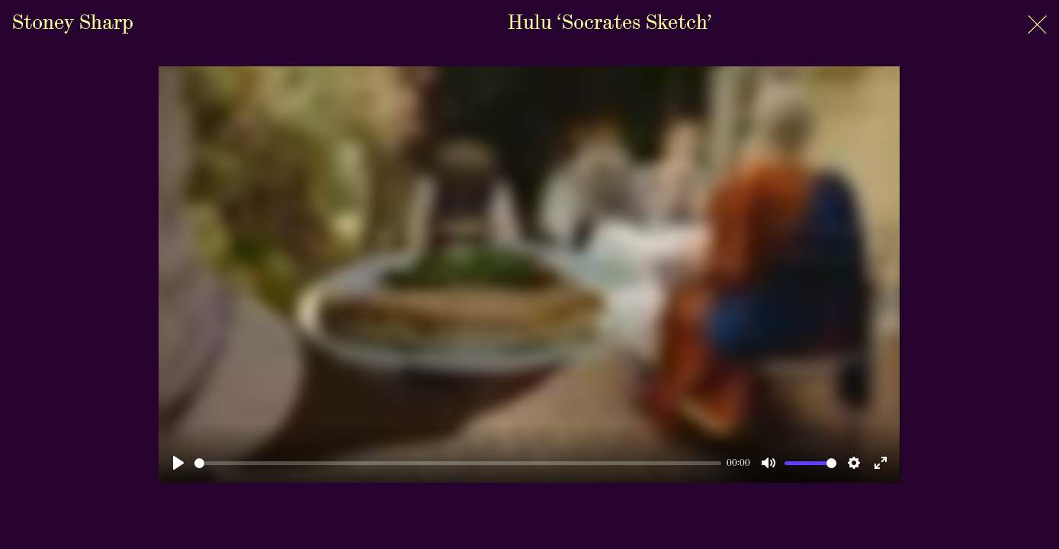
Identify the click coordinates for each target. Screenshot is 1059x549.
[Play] (178, 463)
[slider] (457, 463)
